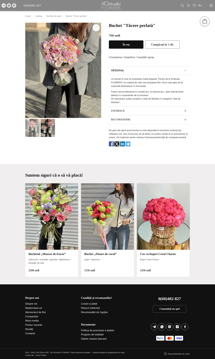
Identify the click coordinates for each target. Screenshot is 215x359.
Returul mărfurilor (90, 308)
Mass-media (32, 320)
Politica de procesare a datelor (97, 330)
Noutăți (29, 329)
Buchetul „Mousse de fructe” (47, 254)
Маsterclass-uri (33, 308)
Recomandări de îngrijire (94, 312)
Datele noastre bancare (94, 338)
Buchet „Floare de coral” (100, 254)
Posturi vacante (33, 325)
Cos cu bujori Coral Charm (158, 254)
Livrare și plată (89, 303)
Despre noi (31, 303)
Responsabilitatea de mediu (179, 354)
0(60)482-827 (33, 5)
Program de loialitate (92, 334)
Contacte (30, 333)
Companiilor (31, 316)
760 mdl (114, 35)
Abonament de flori (35, 312)
